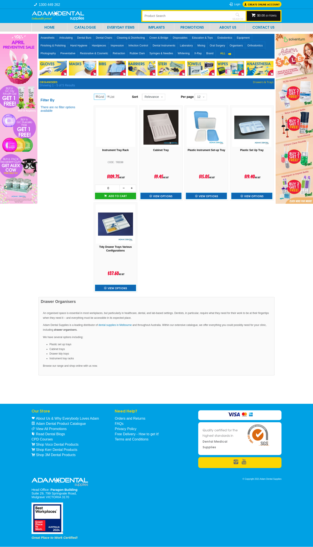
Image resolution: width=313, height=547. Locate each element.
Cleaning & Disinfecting (131, 37)
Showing (57, 85)
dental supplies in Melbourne (115, 325)
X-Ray (198, 53)
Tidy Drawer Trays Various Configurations (115, 248)
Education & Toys (202, 37)
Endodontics (224, 37)
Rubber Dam (137, 53)
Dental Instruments (164, 45)
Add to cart (117, 196)
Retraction (119, 53)
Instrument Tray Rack (115, 150)
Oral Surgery (217, 45)
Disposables (180, 37)
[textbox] (185, 16)
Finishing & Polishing (53, 45)
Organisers (236, 45)
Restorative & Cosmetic (94, 53)
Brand (209, 53)
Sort (135, 97)
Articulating (66, 37)
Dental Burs (84, 37)
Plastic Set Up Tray (252, 150)
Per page (187, 97)
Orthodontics (255, 45)
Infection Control (138, 45)
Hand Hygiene (78, 45)
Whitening (184, 53)
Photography (48, 53)
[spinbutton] (107, 188)
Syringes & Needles (161, 53)
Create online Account (264, 4)
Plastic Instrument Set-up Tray (206, 150)
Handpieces (99, 45)
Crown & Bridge (158, 37)
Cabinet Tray (161, 150)
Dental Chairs (104, 37)
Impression (117, 45)
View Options (162, 196)
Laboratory (186, 45)
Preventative (67, 53)
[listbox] (153, 97)
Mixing (201, 45)
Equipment (243, 37)
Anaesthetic (48, 37)
